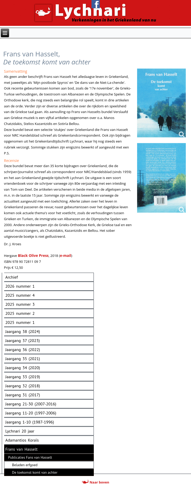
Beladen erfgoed (25, 465)
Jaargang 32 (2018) (22, 385)
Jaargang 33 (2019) (22, 376)
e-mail (65, 255)
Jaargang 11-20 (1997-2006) (30, 412)
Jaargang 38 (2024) (22, 331)
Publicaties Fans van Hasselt (30, 457)
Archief (11, 277)
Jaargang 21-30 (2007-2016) (30, 403)
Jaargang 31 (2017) (22, 394)
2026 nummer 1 (20, 286)
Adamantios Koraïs (22, 440)
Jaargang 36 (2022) (22, 349)
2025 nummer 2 (20, 313)
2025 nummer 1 (20, 322)
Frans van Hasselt (21, 449)
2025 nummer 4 (20, 295)
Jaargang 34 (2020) (22, 367)
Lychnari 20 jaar (19, 431)
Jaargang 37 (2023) (22, 340)
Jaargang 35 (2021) (22, 358)
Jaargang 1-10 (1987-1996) (29, 422)
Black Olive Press (33, 255)
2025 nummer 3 (20, 304)
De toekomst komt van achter (35, 472)
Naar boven (95, 482)
